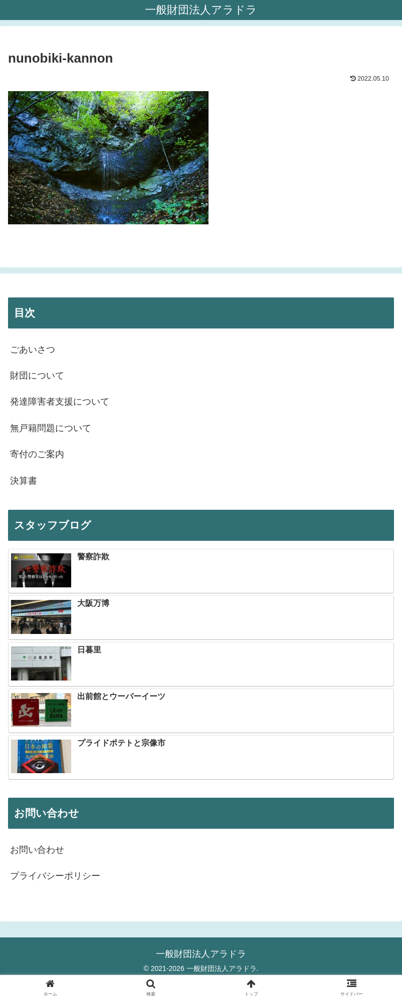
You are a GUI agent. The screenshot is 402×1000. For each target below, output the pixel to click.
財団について (37, 376)
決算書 (23, 481)
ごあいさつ (32, 350)
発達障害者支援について (59, 402)
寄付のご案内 (37, 454)
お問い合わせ (37, 850)
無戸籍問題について (50, 428)
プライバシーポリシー (55, 876)
